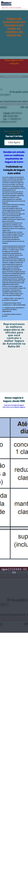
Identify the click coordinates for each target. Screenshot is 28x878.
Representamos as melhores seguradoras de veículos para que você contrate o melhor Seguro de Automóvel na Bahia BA (14, 335)
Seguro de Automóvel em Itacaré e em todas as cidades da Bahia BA (14, 27)
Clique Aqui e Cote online (14, 136)
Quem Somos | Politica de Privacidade (11, 7)
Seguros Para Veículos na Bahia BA (14, 132)
